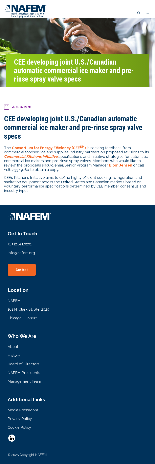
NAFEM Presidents (24, 373)
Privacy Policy (20, 419)
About (13, 347)
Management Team (24, 381)
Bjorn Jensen (120, 165)
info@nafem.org (21, 253)
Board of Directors (24, 364)
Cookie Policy (19, 427)
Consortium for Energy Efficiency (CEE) (49, 148)
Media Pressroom (23, 410)
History (14, 355)
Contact (22, 270)
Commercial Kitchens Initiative (31, 156)
